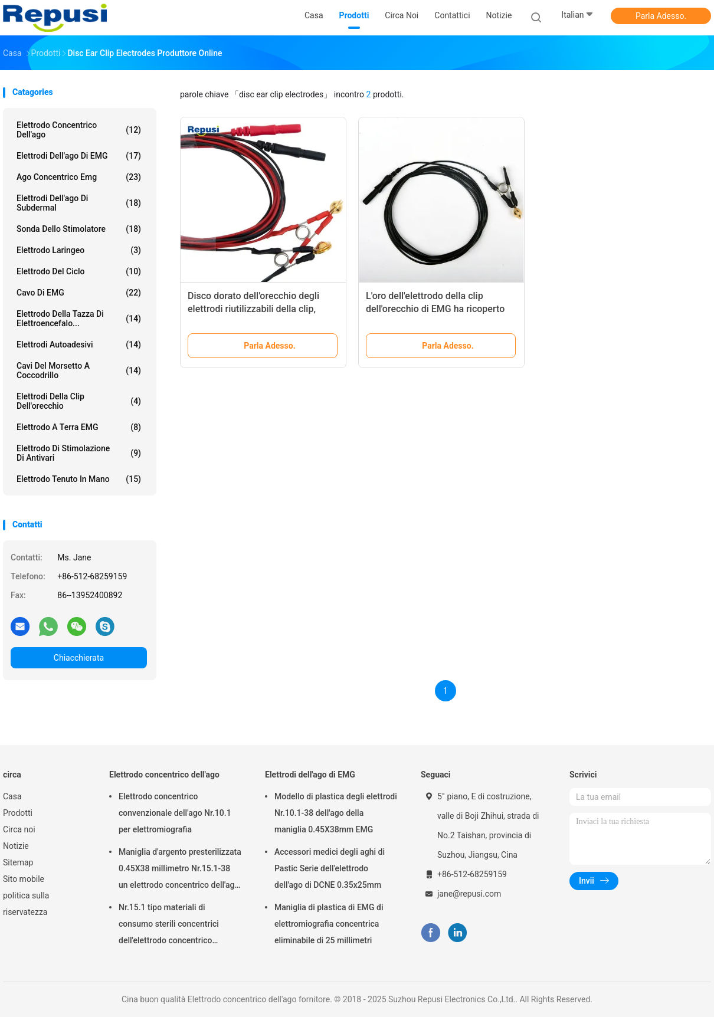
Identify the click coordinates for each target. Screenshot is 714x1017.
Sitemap (18, 862)
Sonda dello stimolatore (79, 229)
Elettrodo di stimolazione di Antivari (79, 453)
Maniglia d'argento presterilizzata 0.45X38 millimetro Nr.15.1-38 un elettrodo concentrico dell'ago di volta (180, 870)
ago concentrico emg (79, 177)
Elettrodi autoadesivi (79, 344)
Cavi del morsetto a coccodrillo (79, 370)
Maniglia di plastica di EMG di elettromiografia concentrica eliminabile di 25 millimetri (329, 924)
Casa (12, 796)
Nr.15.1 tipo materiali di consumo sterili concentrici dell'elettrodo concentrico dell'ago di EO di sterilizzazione (175, 926)
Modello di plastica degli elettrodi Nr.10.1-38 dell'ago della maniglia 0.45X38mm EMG (335, 813)
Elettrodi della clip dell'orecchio (79, 401)
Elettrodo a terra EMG (79, 427)
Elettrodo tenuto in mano (79, 479)
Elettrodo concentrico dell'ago (79, 129)
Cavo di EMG (79, 292)
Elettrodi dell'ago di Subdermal (79, 202)
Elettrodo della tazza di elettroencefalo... (79, 318)
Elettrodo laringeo (79, 250)
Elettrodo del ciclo (79, 271)
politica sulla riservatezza (26, 904)
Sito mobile (23, 879)
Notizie (16, 846)
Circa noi (19, 829)
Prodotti (17, 813)
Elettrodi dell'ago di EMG (79, 156)
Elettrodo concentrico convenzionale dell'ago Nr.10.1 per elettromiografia (175, 813)
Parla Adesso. (661, 16)
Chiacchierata (79, 657)
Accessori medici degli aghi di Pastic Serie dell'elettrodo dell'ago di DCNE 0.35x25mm (329, 868)
